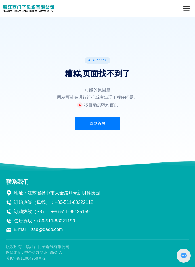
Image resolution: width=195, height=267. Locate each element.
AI (60, 252)
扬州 (43, 252)
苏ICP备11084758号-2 (26, 258)
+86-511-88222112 (74, 202)
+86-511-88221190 (56, 221)
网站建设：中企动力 (22, 252)
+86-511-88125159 (70, 211)
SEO (53, 252)
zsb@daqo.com (47, 229)
